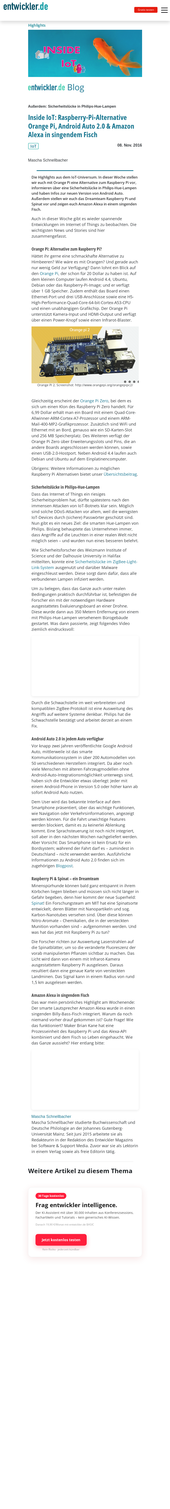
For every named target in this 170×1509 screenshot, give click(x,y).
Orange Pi (49, 273)
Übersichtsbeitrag (120, 474)
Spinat (37, 903)
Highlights (37, 25)
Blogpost (64, 865)
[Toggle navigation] (27, 10)
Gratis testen (146, 10)
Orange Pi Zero (94, 400)
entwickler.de (25, 11)
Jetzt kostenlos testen (61, 1239)
